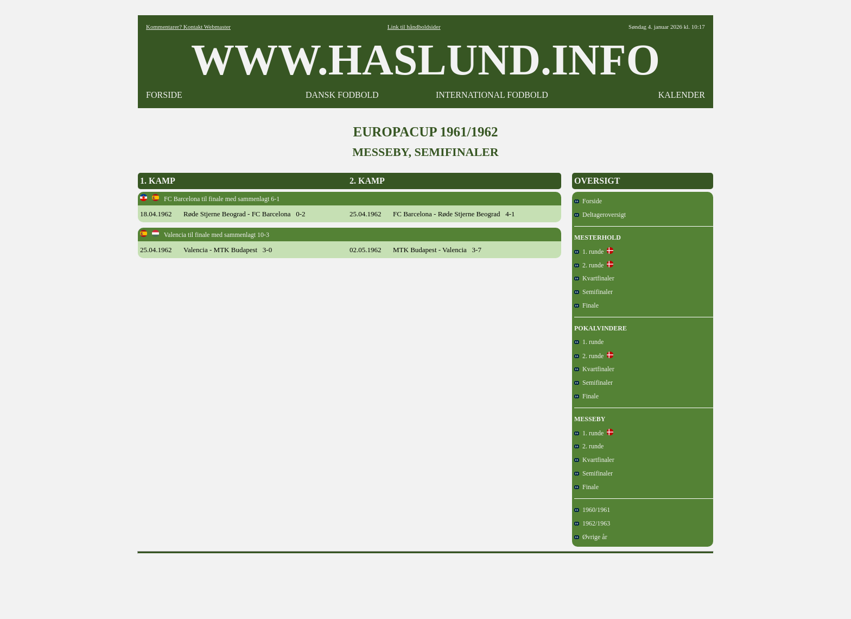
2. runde (589, 265)
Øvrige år (590, 537)
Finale (586, 305)
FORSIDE (164, 94)
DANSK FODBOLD (342, 94)
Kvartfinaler (594, 278)
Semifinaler (593, 292)
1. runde (589, 251)
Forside (588, 201)
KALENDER (681, 94)
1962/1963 (592, 523)
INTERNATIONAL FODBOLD (492, 94)
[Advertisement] (425, 582)
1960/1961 (592, 510)
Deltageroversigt (600, 214)
